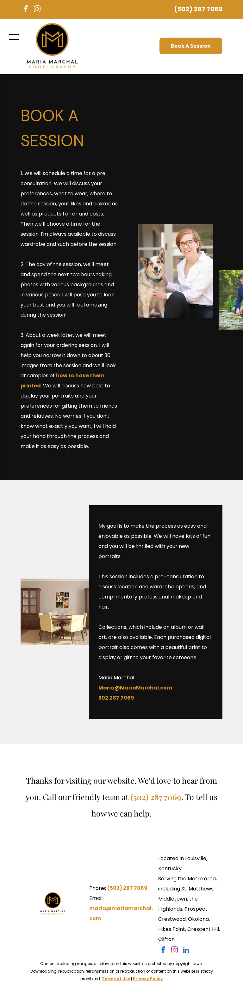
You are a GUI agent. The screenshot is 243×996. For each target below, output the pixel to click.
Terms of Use (116, 978)
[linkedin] (186, 951)
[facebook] (26, 10)
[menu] (14, 37)
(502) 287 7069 (198, 9)
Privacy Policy (148, 978)
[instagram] (37, 10)
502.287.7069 (116, 697)
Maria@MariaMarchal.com (135, 687)
